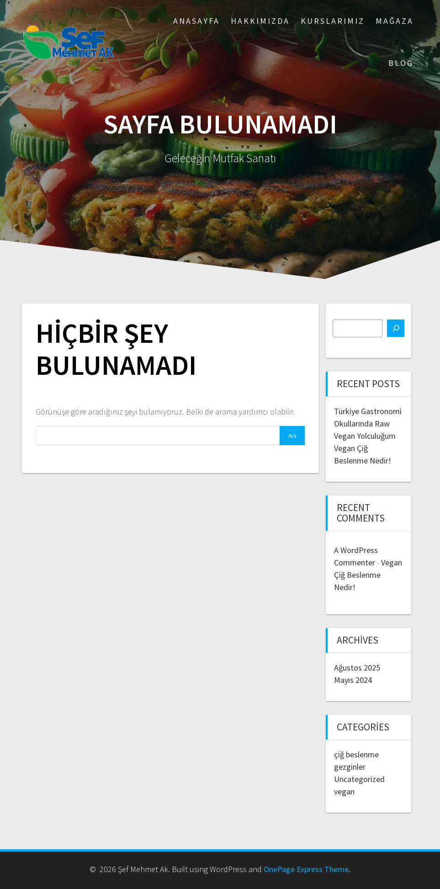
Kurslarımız (333, 21)
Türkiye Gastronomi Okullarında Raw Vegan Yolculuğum (368, 423)
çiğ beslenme (356, 754)
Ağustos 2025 (357, 667)
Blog (400, 63)
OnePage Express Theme (306, 869)
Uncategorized (359, 779)
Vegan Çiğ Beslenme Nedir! (368, 574)
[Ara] (395, 328)
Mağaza (394, 21)
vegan (344, 791)
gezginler (350, 766)
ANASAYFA (196, 21)
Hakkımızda (260, 21)
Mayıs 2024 (353, 680)
